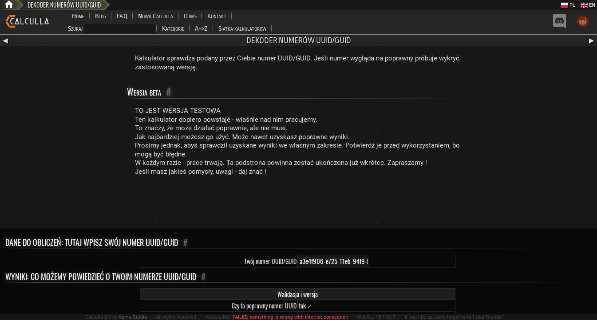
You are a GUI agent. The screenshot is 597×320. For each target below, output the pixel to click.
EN (588, 5)
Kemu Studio (133, 317)
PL (568, 5)
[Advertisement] (298, 204)
